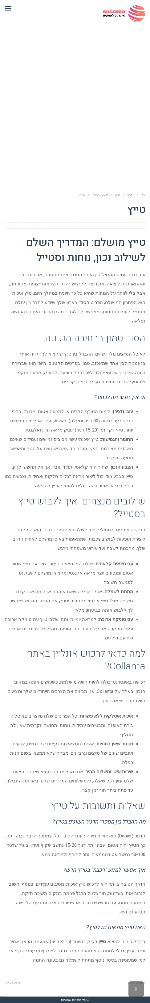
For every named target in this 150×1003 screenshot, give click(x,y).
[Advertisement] (75, 112)
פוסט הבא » (13, 982)
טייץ (122, 372)
